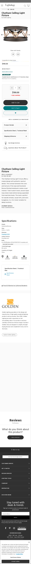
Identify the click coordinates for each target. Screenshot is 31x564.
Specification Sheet (10, 274)
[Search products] (25, 5)
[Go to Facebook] (6, 528)
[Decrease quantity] (12, 88)
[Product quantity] (15, 88)
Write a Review (15, 437)
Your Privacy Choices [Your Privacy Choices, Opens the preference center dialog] (15, 557)
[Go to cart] (28, 5)
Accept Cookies (15, 561)
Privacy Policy (5, 523)
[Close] (29, 542)
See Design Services (14, 143)
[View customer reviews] (22, 528)
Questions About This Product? (17, 148)
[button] (2, 5)
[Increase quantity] (19, 88)
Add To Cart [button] (16, 103)
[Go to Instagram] (14, 528)
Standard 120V (6, 234)
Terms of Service (15, 523)
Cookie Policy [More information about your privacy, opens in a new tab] (19, 554)
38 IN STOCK (6, 69)
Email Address (6, 514)
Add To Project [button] (15, 108)
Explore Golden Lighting (9, 335)
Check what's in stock (7, 72)
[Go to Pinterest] (13, 56)
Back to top (15, 450)
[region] (15, 552)
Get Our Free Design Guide (15, 457)
